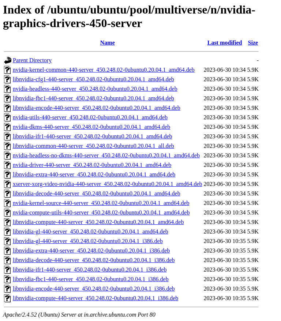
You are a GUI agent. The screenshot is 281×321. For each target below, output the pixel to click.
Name (107, 43)
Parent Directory (32, 60)
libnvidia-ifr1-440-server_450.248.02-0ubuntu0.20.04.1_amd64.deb (92, 136)
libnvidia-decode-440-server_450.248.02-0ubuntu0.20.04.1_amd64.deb (96, 193)
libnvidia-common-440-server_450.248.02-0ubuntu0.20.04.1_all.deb (93, 146)
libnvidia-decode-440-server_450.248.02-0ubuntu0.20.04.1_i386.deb (94, 260)
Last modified (224, 43)
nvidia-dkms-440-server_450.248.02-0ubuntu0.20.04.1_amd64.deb (91, 127)
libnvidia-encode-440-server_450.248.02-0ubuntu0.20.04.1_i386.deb (94, 288)
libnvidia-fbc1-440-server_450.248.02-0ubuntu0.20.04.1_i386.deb (91, 279)
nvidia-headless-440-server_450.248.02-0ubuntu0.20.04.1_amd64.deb (95, 89)
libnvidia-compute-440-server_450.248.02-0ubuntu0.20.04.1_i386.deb (95, 298)
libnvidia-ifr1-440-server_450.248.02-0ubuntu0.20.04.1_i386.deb (89, 269)
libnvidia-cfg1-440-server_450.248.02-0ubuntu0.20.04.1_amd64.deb (93, 79)
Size (253, 43)
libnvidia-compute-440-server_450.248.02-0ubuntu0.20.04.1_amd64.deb (98, 222)
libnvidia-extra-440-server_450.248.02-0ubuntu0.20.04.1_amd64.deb (94, 174)
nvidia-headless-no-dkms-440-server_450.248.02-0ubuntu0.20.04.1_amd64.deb (106, 155)
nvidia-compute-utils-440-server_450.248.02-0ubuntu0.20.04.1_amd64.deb (101, 212)
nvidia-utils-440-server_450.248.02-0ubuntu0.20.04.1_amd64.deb (90, 117)
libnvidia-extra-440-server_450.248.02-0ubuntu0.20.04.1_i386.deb (91, 250)
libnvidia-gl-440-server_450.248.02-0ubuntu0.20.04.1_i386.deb (88, 241)
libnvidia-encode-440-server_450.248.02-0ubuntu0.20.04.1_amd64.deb (96, 108)
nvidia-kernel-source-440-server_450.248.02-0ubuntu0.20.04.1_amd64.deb (101, 203)
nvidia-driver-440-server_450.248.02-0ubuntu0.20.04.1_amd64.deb (92, 165)
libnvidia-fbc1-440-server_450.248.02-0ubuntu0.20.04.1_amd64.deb (93, 98)
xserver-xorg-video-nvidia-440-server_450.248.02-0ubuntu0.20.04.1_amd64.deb (107, 184)
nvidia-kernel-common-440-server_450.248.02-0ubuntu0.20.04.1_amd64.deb (104, 70)
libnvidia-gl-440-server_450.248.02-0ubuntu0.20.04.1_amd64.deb (90, 231)
